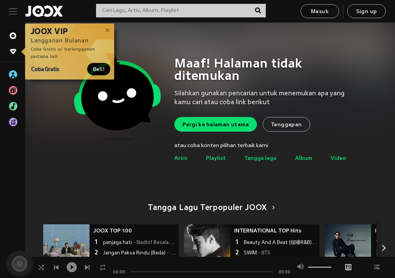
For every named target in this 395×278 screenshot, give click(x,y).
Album (303, 158)
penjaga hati (140, 243)
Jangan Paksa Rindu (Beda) (140, 253)
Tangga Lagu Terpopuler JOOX (210, 208)
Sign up (366, 12)
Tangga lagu (260, 158)
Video (338, 158)
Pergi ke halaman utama (215, 125)
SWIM (257, 253)
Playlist (216, 158)
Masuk (320, 12)
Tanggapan (286, 125)
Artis (180, 158)
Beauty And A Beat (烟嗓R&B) (280, 243)
